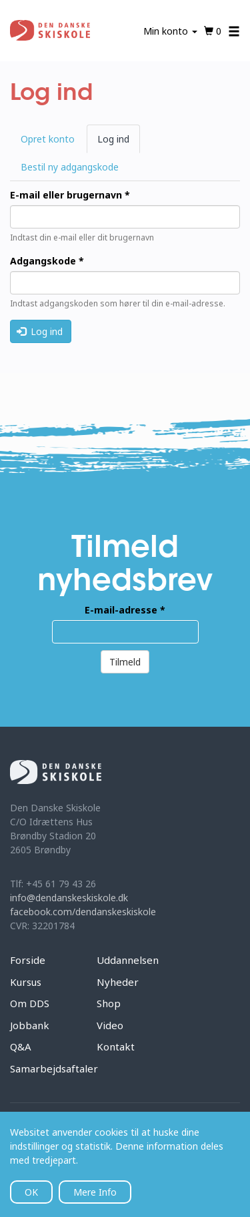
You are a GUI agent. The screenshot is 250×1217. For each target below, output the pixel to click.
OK (31, 1192)
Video (110, 1025)
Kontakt (116, 1046)
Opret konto (48, 139)
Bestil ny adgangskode (70, 167)
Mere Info (95, 1192)
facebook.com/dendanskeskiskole (83, 911)
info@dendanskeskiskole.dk (69, 897)
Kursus (25, 982)
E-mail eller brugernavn (70, 195)
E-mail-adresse (125, 610)
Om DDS (29, 1003)
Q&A (20, 1046)
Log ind (118, 142)
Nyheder (118, 982)
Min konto (170, 31)
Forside (27, 960)
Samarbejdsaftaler (54, 1068)
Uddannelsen (128, 960)
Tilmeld (125, 661)
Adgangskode (47, 260)
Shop (109, 1003)
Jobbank (29, 1025)
